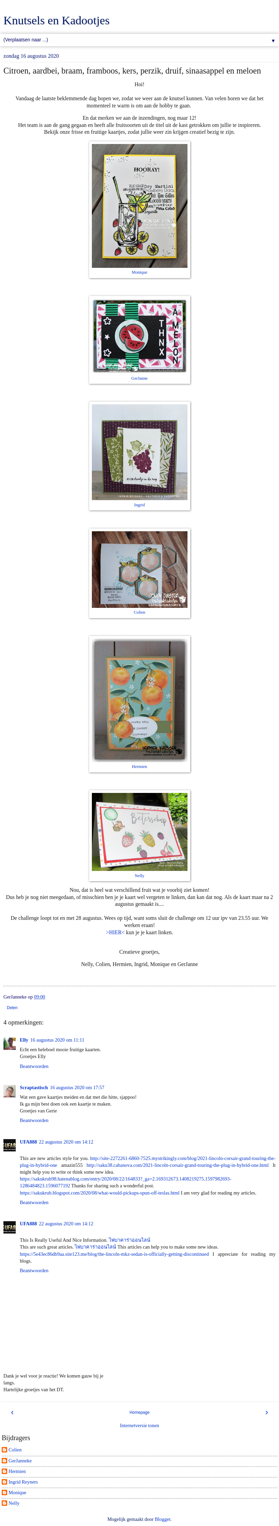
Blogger (162, 1519)
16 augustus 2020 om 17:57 (77, 1087)
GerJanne (139, 378)
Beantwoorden (34, 1066)
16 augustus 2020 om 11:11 (57, 1040)
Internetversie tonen (139, 1425)
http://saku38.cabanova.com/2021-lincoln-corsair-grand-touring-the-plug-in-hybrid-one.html (178, 1165)
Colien (139, 612)
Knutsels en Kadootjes (56, 20)
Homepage (139, 1412)
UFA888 (28, 1142)
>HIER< (115, 932)
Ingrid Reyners (23, 1482)
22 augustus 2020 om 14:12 (66, 1142)
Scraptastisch (34, 1087)
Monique (140, 272)
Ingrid (139, 505)
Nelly (139, 875)
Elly (24, 1040)
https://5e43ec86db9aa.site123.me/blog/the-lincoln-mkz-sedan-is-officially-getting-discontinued (114, 1254)
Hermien (139, 766)
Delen (12, 1007)
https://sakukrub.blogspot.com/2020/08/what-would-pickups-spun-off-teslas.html (100, 1193)
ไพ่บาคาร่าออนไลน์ (129, 1240)
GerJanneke (20, 1460)
